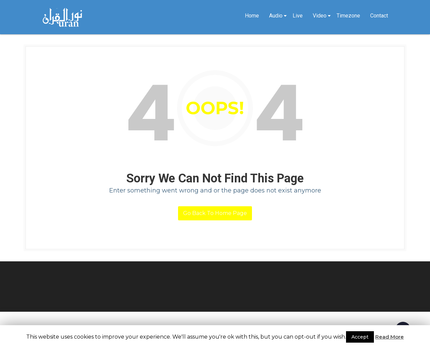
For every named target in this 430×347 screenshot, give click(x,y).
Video (320, 15)
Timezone (348, 15)
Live (298, 15)
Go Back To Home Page (215, 213)
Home (252, 15)
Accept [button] (360, 337)
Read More (389, 337)
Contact (379, 15)
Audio (276, 15)
